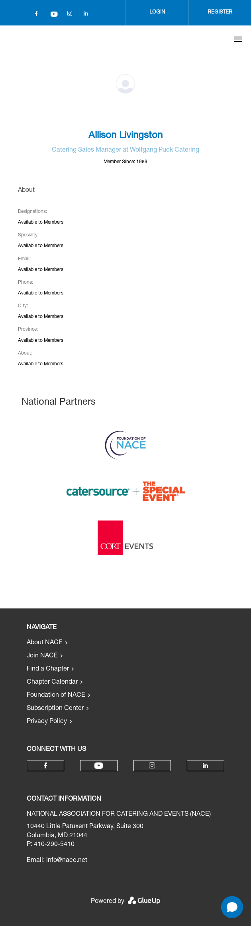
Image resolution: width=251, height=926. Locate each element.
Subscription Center (55, 709)
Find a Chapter (48, 669)
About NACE (45, 643)
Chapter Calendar (52, 682)
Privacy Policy (47, 722)
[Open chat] (232, 907)
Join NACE (42, 656)
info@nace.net (66, 861)
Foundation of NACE (56, 695)
